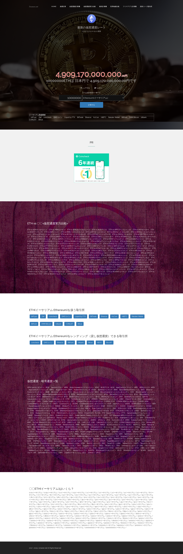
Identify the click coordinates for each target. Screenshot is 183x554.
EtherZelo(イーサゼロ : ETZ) (103, 411)
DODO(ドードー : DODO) (116, 406)
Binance (88, 117)
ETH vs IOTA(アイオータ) (99, 248)
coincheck (47, 117)
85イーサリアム (97, 504)
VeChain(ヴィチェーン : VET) (57, 448)
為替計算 (63, 6)
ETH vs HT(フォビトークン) (136, 246)
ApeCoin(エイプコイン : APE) (127, 387)
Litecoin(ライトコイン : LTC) (107, 422)
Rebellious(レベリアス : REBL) (68, 434)
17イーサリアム (49, 497)
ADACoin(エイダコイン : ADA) (38, 387)
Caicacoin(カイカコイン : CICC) (39, 399)
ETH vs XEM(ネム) (66, 253)
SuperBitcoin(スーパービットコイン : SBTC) (123, 441)
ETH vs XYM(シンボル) (35, 267)
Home (53, 6)
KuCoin (95, 117)
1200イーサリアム (81, 514)
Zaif (39, 117)
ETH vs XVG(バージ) (57, 272)
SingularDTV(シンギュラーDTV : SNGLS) (135, 436)
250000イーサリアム (125, 525)
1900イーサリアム (66, 516)
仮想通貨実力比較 (90, 6)
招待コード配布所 (146, 6)
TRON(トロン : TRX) (112, 446)
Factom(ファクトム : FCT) (45, 413)
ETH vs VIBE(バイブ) (97, 272)
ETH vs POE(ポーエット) (138, 255)
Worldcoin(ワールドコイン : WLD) (108, 450)
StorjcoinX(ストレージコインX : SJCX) (68, 441)
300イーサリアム (93, 509)
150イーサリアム (101, 507)
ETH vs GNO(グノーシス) (96, 246)
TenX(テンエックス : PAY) (96, 443)
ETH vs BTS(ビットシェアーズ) (99, 234)
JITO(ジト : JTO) (104, 420)
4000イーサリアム (51, 518)
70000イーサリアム (145, 523)
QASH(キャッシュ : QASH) (121, 432)
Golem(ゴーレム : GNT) (64, 415)
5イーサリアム (142, 493)
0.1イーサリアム (65, 493)
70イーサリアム (57, 504)
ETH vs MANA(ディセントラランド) (88, 239)
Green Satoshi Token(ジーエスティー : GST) (91, 415)
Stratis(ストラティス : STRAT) (94, 441)
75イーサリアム (70, 504)
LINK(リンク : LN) (73, 422)
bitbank (143, 117)
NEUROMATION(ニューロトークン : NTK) (48, 427)
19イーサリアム (76, 497)
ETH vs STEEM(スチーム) (139, 262)
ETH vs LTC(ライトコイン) (117, 251)
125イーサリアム (58, 507)
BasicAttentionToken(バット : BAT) (131, 390)
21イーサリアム (103, 497)
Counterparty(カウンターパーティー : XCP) (95, 404)
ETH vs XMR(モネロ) (50, 253)
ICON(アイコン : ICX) (110, 418)
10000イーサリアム (37, 520)
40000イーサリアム (78, 523)
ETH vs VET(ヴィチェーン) (137, 269)
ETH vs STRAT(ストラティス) (96, 265)
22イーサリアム (116, 497)
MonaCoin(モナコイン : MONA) (49, 425)
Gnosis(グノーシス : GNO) (44, 415)
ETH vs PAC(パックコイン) (44, 255)
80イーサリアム (84, 504)
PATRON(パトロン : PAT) (79, 429)
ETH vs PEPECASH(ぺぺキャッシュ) (114, 255)
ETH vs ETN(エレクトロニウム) (42, 244)
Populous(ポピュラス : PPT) (68, 432)
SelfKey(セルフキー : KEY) (65, 436)
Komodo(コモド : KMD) (120, 420)
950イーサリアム (35, 514)
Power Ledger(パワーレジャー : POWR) (95, 432)
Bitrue (40, 120)
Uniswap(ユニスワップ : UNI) (132, 446)
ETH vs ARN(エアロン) (57, 230)
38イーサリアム (85, 502)
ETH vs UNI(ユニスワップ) (88, 269)
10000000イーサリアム (74, 527)
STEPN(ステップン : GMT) (42, 441)
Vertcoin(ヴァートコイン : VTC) (127, 448)
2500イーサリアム (129, 516)
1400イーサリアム (112, 514)
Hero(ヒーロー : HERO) (65, 418)
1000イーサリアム (50, 514)
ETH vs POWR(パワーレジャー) (95, 258)
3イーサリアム (116, 493)
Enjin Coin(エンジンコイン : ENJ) (104, 408)
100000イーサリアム (72, 525)
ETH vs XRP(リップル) (99, 260)
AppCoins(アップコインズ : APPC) (41, 390)
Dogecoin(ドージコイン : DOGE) (139, 406)
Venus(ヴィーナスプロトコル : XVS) (83, 448)
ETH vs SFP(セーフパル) (118, 260)
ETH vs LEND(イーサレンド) (91, 244)
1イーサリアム (91, 493)
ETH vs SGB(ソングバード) (94, 262)
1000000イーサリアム (55, 527)
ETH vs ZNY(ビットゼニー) (122, 234)
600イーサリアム (56, 511)
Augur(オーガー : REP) (64, 390)
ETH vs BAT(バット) (51, 232)
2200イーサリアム (113, 516)
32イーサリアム (128, 500)
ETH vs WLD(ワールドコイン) (55, 274)
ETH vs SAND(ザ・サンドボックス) (130, 267)
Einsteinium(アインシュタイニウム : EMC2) (74, 408)
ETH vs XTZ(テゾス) (108, 267)
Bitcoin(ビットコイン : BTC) (61, 392)
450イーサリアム (137, 509)
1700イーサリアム (35, 516)
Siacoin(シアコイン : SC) (110, 436)
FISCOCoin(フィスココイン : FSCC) (70, 413)
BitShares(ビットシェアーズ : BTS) (55, 397)
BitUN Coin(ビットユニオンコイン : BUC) (84, 397)
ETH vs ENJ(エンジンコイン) (130, 241)
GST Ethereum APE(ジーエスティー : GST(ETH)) (127, 415)
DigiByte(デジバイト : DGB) (95, 406)
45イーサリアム (126, 502)
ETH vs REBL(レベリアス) (57, 260)
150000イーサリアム (89, 525)
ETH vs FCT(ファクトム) (134, 244)
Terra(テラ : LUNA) (114, 443)
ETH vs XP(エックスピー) (77, 274)
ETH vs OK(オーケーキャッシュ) (127, 253)
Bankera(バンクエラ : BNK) (108, 390)
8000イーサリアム (130, 518)
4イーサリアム (129, 493)
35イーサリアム (45, 502)
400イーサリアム (122, 509)
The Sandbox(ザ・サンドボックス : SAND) (44, 446)
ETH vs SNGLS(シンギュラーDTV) (52, 262)
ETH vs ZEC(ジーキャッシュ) (98, 274)
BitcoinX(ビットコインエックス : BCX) (124, 394)
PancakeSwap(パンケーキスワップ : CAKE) (53, 429)
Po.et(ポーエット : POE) (129, 429)
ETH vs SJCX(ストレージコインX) (71, 265)
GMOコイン (57, 117)
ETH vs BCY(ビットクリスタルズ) (73, 234)
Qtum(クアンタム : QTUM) (142, 432)
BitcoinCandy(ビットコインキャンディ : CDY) (117, 392)
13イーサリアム (121, 495)
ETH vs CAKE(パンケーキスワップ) (68, 255)
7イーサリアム (42, 495)
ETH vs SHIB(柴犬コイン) (137, 260)
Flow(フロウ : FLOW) (92, 413)
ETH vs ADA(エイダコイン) (37, 230)
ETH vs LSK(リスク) (99, 251)
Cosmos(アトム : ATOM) (68, 404)
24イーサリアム (144, 497)
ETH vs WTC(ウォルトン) (137, 272)
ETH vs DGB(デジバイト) (135, 239)
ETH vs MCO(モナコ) (137, 251)
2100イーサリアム (98, 516)
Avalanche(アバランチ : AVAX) (85, 390)
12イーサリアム (107, 495)
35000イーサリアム (61, 523)
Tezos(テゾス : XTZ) (147, 443)
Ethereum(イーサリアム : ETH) (47, 411)
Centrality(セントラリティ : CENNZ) (84, 399)
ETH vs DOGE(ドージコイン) (52, 241)
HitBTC (103, 117)
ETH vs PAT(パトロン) (91, 255)
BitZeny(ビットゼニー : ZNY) (112, 397)
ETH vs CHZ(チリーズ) (81, 237)
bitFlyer (33, 117)
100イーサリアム (138, 504)
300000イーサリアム (143, 525)
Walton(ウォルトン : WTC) (61, 450)
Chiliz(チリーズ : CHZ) (133, 399)
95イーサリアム (124, 504)
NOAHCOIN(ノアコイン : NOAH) (77, 427)
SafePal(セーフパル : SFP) (133, 434)
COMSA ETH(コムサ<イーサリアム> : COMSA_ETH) (95, 401)
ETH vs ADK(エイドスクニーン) (78, 230)
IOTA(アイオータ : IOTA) (56, 420)
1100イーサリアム (65, 514)
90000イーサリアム (54, 525)
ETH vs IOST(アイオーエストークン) (75, 248)
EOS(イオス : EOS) (124, 408)
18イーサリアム (63, 497)
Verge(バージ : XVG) (105, 448)
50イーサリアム (140, 502)
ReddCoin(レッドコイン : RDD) (92, 434)
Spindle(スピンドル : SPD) (102, 439)
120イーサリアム (43, 507)
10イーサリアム (81, 495)
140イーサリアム (86, 507)
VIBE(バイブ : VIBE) (148, 448)
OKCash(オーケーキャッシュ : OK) (103, 427)
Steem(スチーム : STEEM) (123, 439)
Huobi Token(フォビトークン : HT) (88, 418)
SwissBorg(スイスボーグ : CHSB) (52, 443)
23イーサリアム (130, 497)
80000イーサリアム (38, 525)
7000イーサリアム (114, 518)
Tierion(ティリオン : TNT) (71, 446)
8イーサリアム (55, 495)
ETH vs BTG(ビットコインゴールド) (46, 234)
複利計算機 (103, 6)
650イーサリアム (71, 511)
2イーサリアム (104, 493)
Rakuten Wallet (113, 117)
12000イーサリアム (70, 520)
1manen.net (33, 6)
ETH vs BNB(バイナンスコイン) (72, 232)
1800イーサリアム (51, 516)
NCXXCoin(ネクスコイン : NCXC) (119, 425)
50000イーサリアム (111, 523)
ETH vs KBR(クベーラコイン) (51, 251)
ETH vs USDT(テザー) (91, 267)
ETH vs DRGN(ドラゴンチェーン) (77, 241)
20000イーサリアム (136, 520)
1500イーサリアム (127, 514)
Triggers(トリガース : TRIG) (93, 446)
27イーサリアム (60, 500)
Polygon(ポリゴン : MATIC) (46, 432)
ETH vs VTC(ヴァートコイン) (77, 272)
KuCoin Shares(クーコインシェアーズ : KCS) (49, 422)
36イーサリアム (58, 502)
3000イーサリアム (144, 516)
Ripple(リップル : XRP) (114, 434)
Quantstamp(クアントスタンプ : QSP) (41, 434)
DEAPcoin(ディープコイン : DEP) (144, 404)
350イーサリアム (108, 509)
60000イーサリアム (128, 523)
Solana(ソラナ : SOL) (35, 439)
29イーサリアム (87, 500)
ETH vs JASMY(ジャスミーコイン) (123, 248)
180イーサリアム (35, 509)
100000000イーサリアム (94, 527)
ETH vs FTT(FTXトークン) (49, 246)
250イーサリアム (79, 509)
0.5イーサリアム (79, 493)
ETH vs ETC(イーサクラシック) (67, 244)
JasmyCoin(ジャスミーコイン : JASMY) (81, 420)
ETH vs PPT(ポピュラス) (73, 258)
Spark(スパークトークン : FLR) (80, 439)
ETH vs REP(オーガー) (141, 230)
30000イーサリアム (44, 523)
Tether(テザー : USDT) (130, 443)
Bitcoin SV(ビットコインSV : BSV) (86, 392)
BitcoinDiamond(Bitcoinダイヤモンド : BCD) (58, 394)
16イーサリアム (36, 497)
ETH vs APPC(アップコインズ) (120, 230)
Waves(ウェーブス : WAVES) (83, 450)
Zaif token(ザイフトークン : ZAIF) (50, 453)
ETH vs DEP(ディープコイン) (62, 239)
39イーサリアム (99, 502)
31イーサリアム (114, 500)
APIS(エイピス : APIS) (147, 387)
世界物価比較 (114, 6)
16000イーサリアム (119, 520)
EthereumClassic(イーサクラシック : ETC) (75, 411)
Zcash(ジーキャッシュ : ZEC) (75, 453)
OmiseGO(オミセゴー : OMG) (129, 427)
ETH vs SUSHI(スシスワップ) (119, 265)
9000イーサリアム (146, 518)
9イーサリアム (68, 495)
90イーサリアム (111, 504)
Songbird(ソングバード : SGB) (55, 439)
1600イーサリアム (142, 514)
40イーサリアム (113, 502)
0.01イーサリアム (35, 493)
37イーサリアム (72, 502)
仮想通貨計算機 (74, 6)
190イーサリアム (50, 509)
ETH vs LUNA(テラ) (74, 267)
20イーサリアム (90, 497)
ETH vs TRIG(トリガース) (51, 269)
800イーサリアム (115, 511)
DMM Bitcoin (133, 117)
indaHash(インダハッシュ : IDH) (131, 418)
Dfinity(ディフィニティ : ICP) (72, 406)
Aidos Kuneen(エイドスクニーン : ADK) (84, 387)
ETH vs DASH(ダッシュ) (41, 239)
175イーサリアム (144, 507)
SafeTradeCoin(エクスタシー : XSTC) (40, 436)
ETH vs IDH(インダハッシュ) (49, 248)
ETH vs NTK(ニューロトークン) (101, 253)
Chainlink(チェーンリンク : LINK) (111, 399)
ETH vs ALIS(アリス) (99, 230)
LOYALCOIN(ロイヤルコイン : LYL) (132, 422)
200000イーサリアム (107, 525)
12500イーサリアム (87, 520)
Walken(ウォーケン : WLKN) (39, 450)
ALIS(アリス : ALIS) (107, 387)
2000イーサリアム (82, 516)
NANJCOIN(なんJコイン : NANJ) (93, 425)
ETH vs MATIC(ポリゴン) (53, 258)
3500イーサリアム (36, 518)
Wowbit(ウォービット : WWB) (134, 450)
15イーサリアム (147, 495)
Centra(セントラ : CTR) (60, 399)
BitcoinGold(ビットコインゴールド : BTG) (92, 394)
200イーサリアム (64, 509)
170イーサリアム (129, 507)
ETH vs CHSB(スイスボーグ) (142, 265)
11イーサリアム (94, 495)
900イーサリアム (144, 511)
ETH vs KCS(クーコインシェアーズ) (77, 251)
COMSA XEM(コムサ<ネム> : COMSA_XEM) (132, 401)
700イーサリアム (86, 511)
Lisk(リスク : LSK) (88, 422)
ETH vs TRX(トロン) (69, 269)
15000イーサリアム (103, 520)
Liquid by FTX (69, 117)
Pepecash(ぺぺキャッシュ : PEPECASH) (104, 429)
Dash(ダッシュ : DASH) (121, 404)
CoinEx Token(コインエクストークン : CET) (59, 401)
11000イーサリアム (54, 520)
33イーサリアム (141, 500)
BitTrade (80, 117)
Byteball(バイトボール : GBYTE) (136, 397)
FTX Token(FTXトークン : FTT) (113, 413)
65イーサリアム (43, 504)
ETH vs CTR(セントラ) (39, 237)
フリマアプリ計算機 (130, 6)
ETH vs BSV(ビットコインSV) (118, 232)
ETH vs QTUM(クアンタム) (139, 258)
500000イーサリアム (37, 527)
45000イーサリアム (95, 523)
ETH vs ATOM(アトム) (123, 237)
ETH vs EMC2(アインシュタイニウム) (104, 241)
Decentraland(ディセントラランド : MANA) (44, 406)
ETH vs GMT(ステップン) (47, 265)
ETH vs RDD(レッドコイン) (79, 260)
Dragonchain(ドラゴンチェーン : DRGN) (42, 408)
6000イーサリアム (99, 518)
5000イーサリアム (83, 518)
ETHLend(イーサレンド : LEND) (127, 411)
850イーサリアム (129, 511)
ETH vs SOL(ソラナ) (74, 262)
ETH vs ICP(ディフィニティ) (113, 239)
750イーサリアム (100, 511)
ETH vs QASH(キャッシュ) (118, 258)
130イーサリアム (72, 507)
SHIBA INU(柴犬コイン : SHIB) (88, 436)
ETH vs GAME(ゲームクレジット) (73, 246)
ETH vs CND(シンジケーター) (102, 237)
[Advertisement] (91, 51)
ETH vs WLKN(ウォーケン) (117, 272)
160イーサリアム (115, 507)
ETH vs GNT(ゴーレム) (116, 246)
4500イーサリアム (67, 518)
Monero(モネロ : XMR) (71, 425)
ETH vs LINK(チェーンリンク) (60, 237)
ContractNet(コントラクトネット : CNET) (42, 404)
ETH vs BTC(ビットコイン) (96, 232)
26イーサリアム (47, 500)
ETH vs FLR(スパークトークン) (117, 262)
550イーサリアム (42, 511)
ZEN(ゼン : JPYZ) (94, 453)
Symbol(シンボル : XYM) (76, 443)
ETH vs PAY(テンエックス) (55, 267)
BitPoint (124, 117)
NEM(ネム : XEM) (139, 425)
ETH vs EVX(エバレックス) (113, 244)
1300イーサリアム (96, 514)
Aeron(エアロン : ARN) (59, 387)
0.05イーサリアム (50, 493)
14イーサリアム (134, 495)
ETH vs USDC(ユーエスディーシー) (112, 269)
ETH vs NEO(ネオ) (82, 253)
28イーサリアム (74, 500)
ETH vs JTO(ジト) (144, 248)
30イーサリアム (101, 500)
